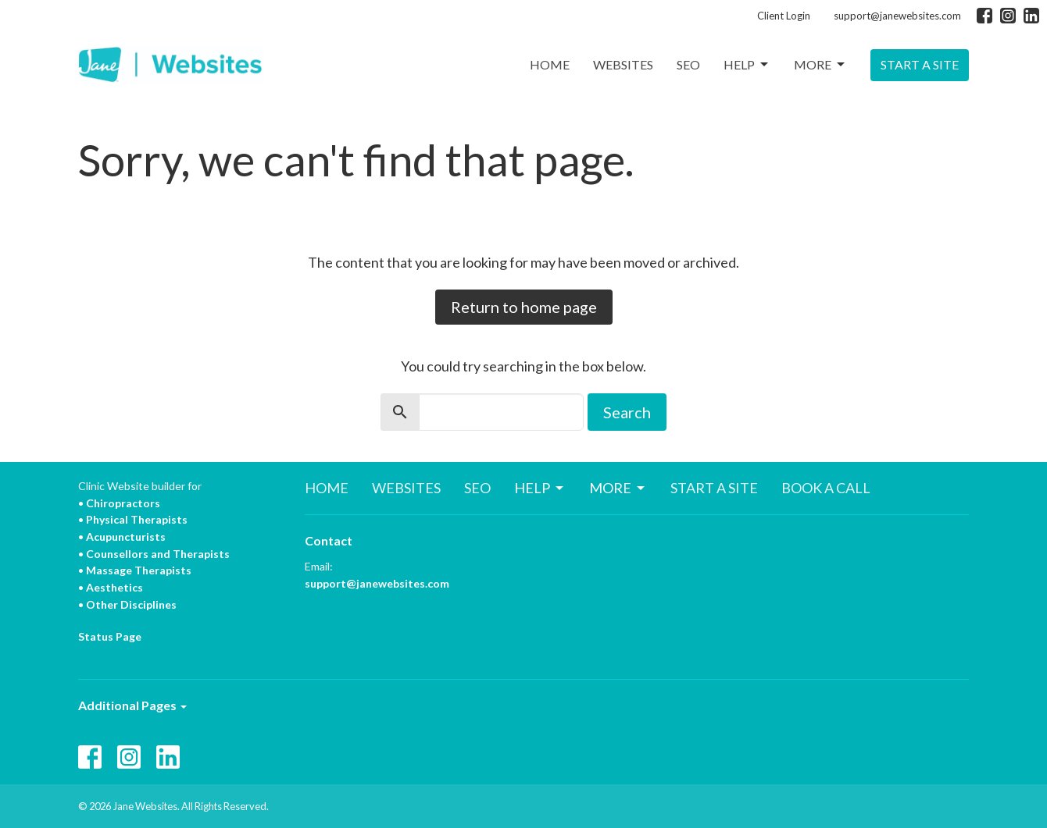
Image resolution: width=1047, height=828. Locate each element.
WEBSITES (623, 64)
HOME (550, 64)
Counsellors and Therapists (158, 553)
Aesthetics (114, 587)
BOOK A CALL (825, 487)
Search (627, 412)
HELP (747, 65)
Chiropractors (123, 503)
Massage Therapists (138, 570)
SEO (688, 64)
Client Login (783, 15)
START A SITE (920, 64)
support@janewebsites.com (897, 15)
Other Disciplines (131, 604)
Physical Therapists (137, 519)
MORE (820, 65)
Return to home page (524, 306)
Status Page (109, 636)
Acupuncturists (126, 536)
